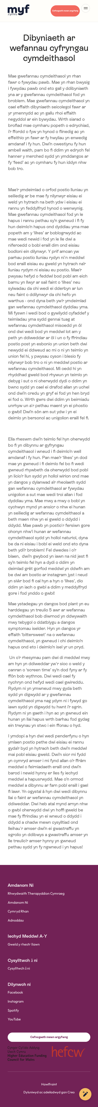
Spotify (13, 1011)
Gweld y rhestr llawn (24, 944)
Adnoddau (16, 920)
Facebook (15, 992)
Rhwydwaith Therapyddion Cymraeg (36, 894)
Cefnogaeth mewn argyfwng (65, 11)
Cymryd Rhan (18, 911)
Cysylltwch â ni (19, 968)
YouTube (14, 1019)
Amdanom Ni (18, 903)
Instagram (16, 1001)
